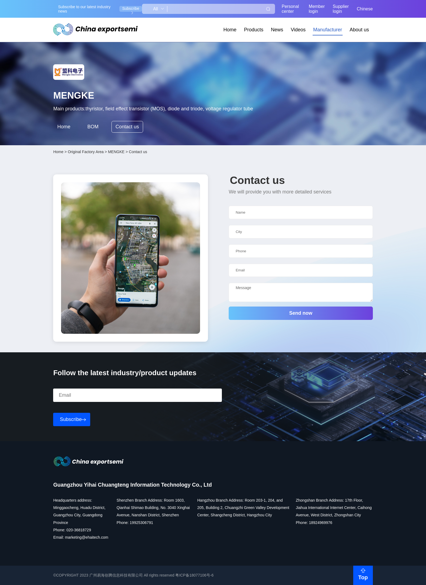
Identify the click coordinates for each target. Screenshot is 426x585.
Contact (127, 126)
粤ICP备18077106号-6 (194, 575)
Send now (300, 313)
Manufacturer (327, 29)
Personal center (290, 9)
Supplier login (341, 9)
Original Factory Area (86, 152)
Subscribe (130, 9)
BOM (92, 126)
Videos (298, 29)
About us (359, 29)
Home (230, 29)
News (277, 29)
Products (253, 29)
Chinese (365, 9)
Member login (317, 9)
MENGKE (116, 152)
